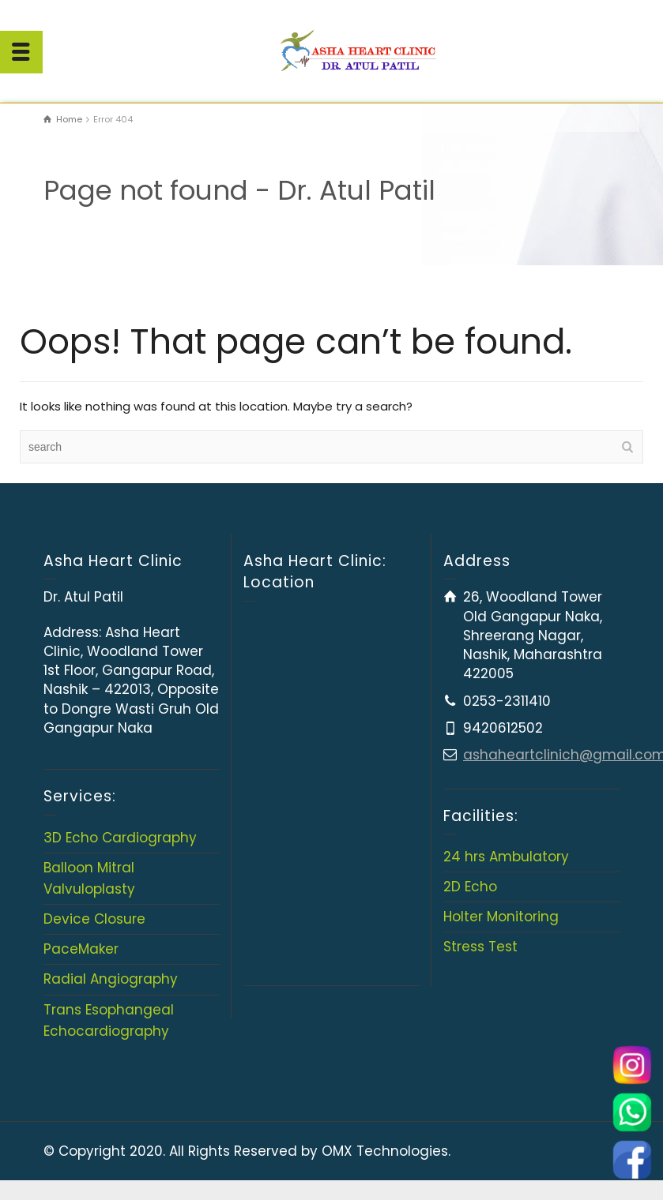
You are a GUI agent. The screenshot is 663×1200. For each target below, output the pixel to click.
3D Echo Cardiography (120, 837)
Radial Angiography (110, 978)
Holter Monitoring (501, 916)
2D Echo (470, 886)
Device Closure (94, 918)
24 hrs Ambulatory (506, 856)
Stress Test (480, 946)
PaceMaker (81, 948)
